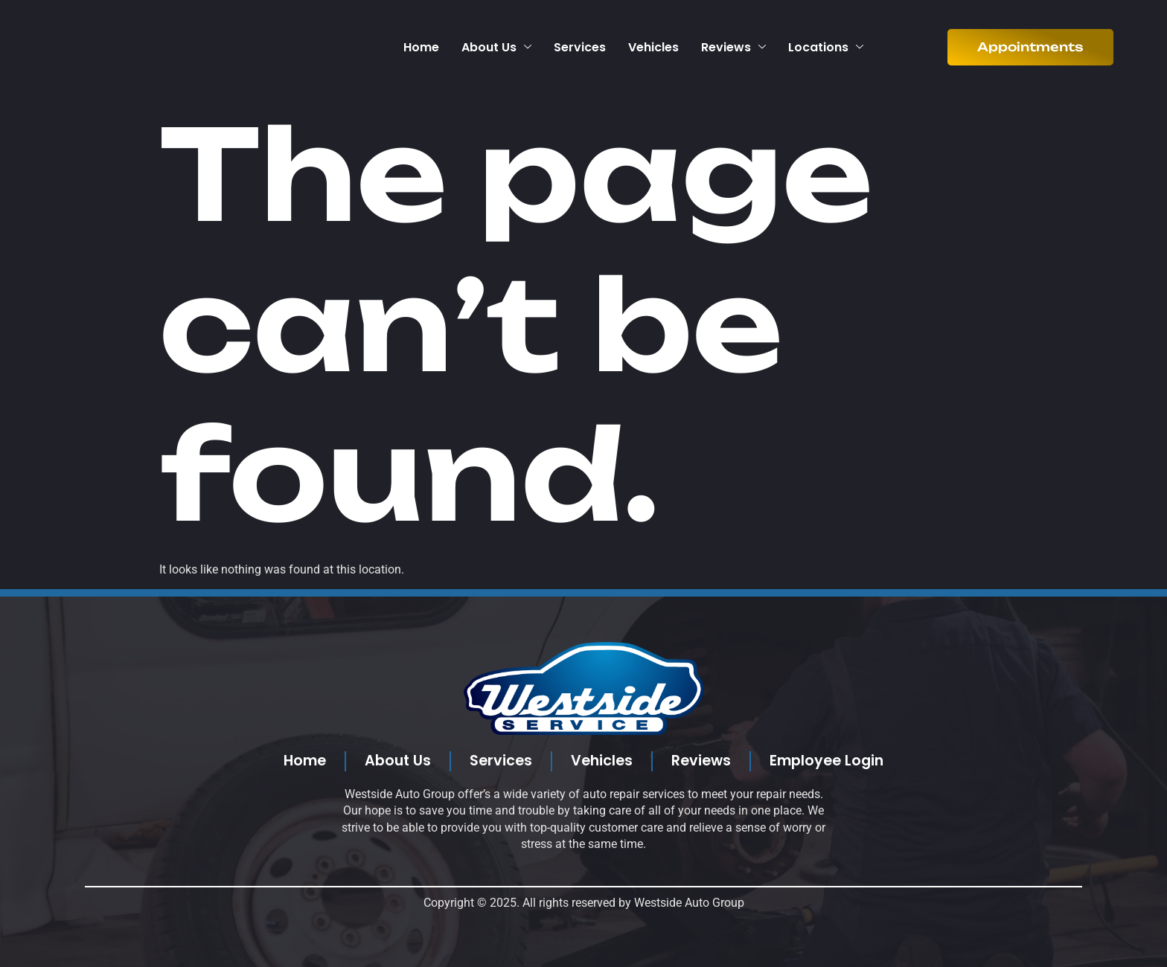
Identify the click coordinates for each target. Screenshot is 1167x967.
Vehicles (653, 47)
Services (580, 47)
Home (421, 47)
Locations (825, 47)
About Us (496, 47)
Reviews (733, 47)
